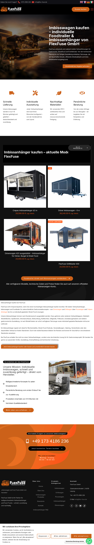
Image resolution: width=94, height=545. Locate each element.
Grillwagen (68, 309)
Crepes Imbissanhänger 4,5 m (25, 210)
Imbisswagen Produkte (41, 496)
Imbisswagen (59, 488)
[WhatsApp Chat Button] (89, 541)
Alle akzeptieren (81, 536)
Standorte (40, 501)
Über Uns (40, 491)
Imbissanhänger (59, 501)
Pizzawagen (80, 309)
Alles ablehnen (60, 536)
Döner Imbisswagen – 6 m (69, 210)
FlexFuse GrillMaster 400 (69, 264)
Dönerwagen (57, 309)
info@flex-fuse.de (81, 499)
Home (41, 486)
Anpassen (43, 536)
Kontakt (40, 505)
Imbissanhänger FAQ (40, 510)
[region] (47, 534)
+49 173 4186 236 (79, 495)
